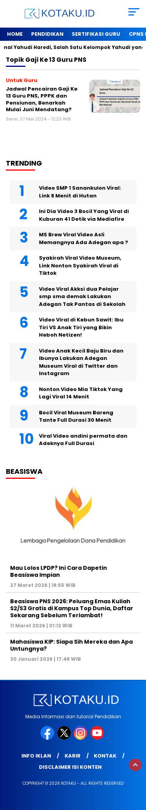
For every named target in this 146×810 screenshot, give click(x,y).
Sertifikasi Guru (96, 34)
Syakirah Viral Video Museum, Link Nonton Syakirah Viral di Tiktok (80, 265)
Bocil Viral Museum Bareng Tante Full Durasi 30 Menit (76, 416)
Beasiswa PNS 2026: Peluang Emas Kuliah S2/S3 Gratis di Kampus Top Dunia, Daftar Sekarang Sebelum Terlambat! (71, 608)
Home (15, 34)
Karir (73, 755)
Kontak (105, 755)
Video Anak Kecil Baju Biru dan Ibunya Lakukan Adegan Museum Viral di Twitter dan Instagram (81, 362)
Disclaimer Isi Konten (70, 767)
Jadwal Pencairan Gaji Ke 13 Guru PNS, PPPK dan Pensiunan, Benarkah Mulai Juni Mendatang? (41, 99)
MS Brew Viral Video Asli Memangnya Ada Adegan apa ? (83, 238)
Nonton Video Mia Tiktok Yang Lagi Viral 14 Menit (81, 393)
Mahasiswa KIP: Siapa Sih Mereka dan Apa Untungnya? (71, 645)
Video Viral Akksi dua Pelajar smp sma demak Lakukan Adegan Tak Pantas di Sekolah (82, 296)
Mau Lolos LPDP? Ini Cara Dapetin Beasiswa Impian (58, 571)
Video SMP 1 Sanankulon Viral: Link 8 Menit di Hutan (80, 191)
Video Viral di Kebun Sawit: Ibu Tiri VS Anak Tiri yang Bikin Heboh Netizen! (81, 327)
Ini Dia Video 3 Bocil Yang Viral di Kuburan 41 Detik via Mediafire (84, 215)
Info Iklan (36, 755)
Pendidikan (47, 34)
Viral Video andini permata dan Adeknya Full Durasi (83, 439)
